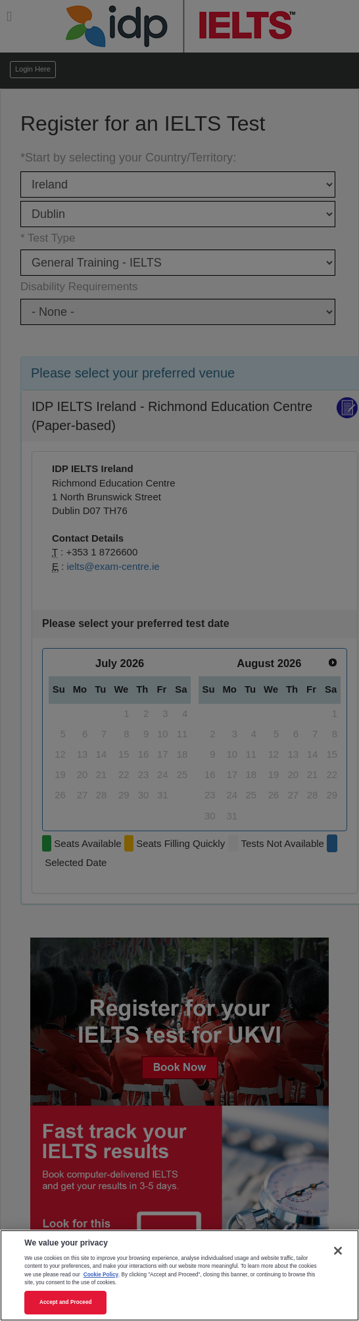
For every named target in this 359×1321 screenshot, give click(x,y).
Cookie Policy (101, 1275)
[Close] (337, 1250)
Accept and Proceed (65, 1302)
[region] (179, 1275)
